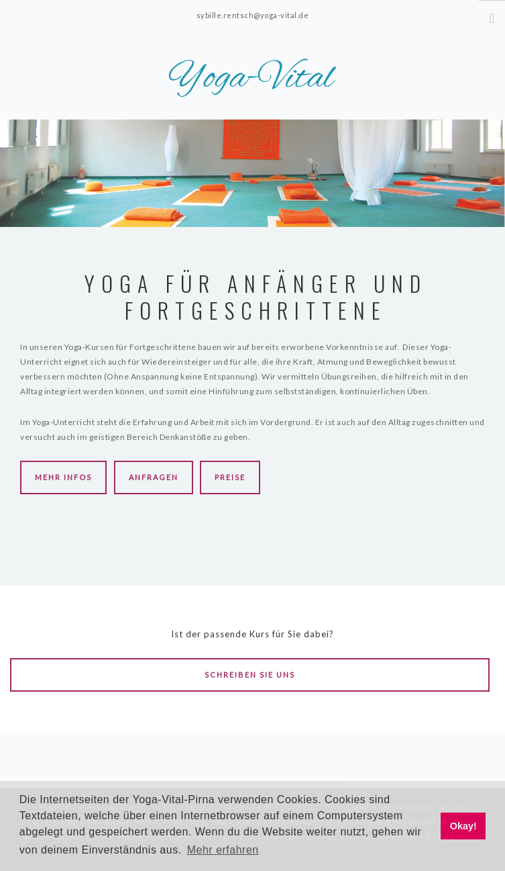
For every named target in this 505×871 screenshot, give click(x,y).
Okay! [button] (463, 826)
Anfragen (153, 477)
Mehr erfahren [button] (223, 850)
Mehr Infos (63, 477)
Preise (230, 477)
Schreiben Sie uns (250, 674)
